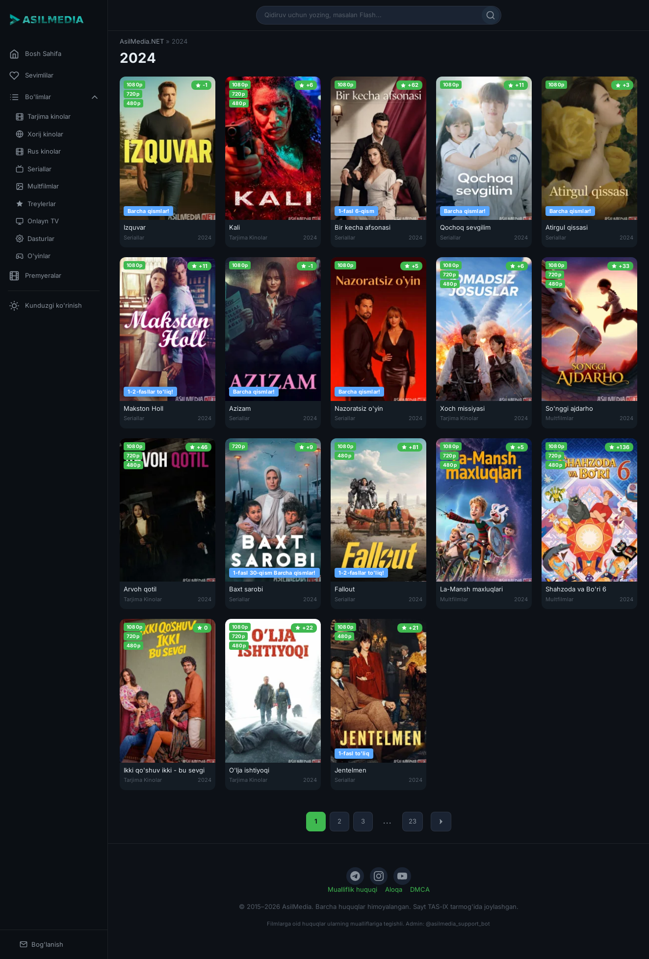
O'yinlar (33, 256)
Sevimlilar (31, 75)
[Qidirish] (490, 15)
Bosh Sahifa (35, 54)
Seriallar (34, 169)
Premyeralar (35, 276)
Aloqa (393, 889)
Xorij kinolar (39, 134)
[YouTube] (402, 876)
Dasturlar (35, 239)
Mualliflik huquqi (352, 889)
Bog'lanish (41, 944)
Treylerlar (36, 204)
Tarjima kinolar (43, 116)
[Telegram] (355, 876)
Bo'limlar (54, 97)
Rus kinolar (38, 151)
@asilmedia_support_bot (458, 923)
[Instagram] (379, 876)
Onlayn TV (37, 221)
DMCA (420, 889)
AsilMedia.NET (142, 41)
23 (412, 821)
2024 (204, 237)
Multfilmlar (37, 186)
